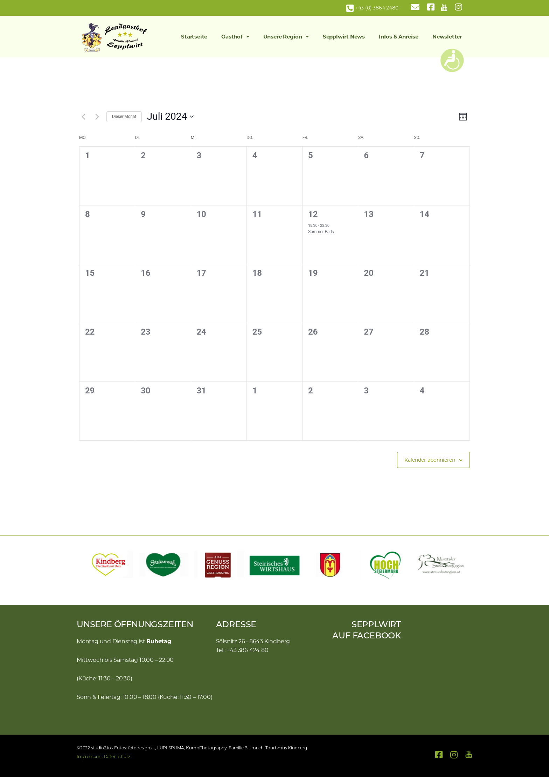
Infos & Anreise (398, 36)
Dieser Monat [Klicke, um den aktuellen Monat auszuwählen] (124, 116)
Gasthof (235, 36)
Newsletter (447, 36)
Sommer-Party (321, 231)
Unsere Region (286, 36)
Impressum (88, 756)
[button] (85, 565)
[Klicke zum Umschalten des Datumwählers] (170, 117)
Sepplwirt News (344, 36)
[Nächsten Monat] (97, 116)
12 (313, 214)
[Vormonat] (83, 116)
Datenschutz (117, 756)
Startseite (194, 36)
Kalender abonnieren (429, 460)
